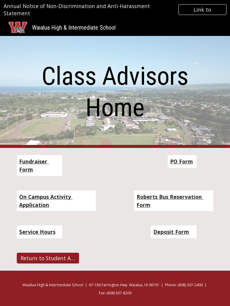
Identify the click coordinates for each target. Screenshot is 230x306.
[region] (115, 9)
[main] (115, 92)
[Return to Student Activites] (47, 258)
